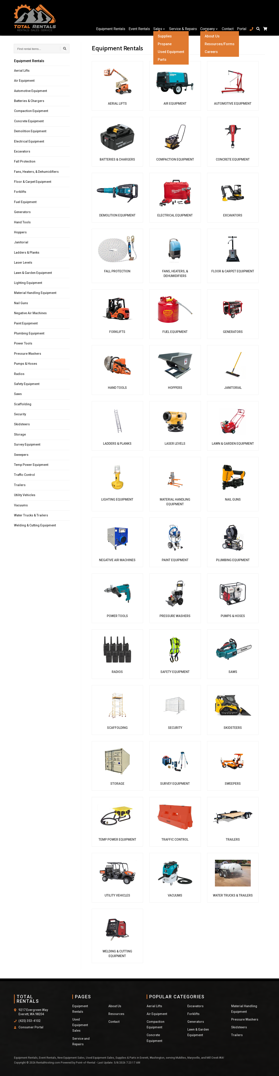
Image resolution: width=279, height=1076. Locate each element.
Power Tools (23, 343)
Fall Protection (24, 161)
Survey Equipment (27, 444)
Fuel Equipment (25, 202)
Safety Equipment (26, 384)
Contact (225, 18)
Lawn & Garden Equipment (33, 273)
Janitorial (21, 242)
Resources (116, 1014)
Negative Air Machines (30, 313)
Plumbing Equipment (29, 333)
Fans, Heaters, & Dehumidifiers (36, 171)
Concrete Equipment (29, 121)
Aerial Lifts (22, 70)
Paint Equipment (26, 323)
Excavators (22, 151)
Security (20, 414)
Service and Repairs (81, 1041)
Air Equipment (24, 80)
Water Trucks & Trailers (31, 515)
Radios (19, 374)
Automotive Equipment (30, 91)
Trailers (20, 485)
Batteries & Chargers (29, 101)
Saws (18, 394)
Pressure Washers (27, 353)
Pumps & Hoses (25, 363)
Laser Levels (23, 262)
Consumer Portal (30, 1027)
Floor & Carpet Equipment (32, 181)
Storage (20, 434)
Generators (22, 212)
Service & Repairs (181, 18)
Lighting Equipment (28, 283)
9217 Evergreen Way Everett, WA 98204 (33, 1012)
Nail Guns (21, 303)
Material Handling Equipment (35, 293)
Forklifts (20, 192)
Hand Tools (22, 222)
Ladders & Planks (26, 252)
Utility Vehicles (24, 495)
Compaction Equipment (31, 111)
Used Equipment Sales (80, 1025)
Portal (239, 18)
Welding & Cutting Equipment (35, 525)
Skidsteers (22, 424)
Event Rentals (137, 18)
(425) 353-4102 (29, 1021)
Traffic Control (24, 475)
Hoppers (20, 232)
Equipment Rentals (108, 18)
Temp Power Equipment (31, 465)
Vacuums (21, 505)
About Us (114, 1006)
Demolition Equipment (30, 131)
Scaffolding (22, 404)
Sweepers (21, 454)
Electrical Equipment (29, 141)
